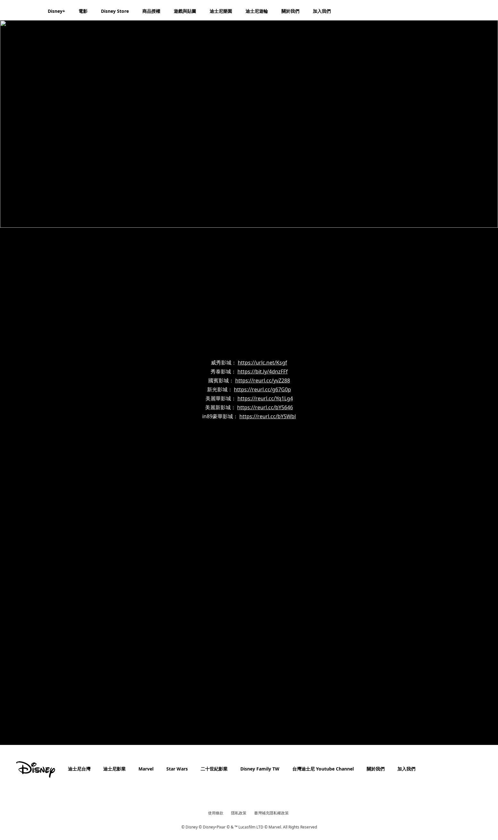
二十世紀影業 (214, 769)
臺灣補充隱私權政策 (271, 813)
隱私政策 (238, 813)
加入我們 (406, 769)
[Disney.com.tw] (23, 11)
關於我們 (376, 769)
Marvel (146, 769)
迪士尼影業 (114, 769)
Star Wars (177, 769)
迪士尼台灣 (79, 769)
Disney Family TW (259, 769)
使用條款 (215, 813)
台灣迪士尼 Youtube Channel (323, 769)
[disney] (35, 769)
